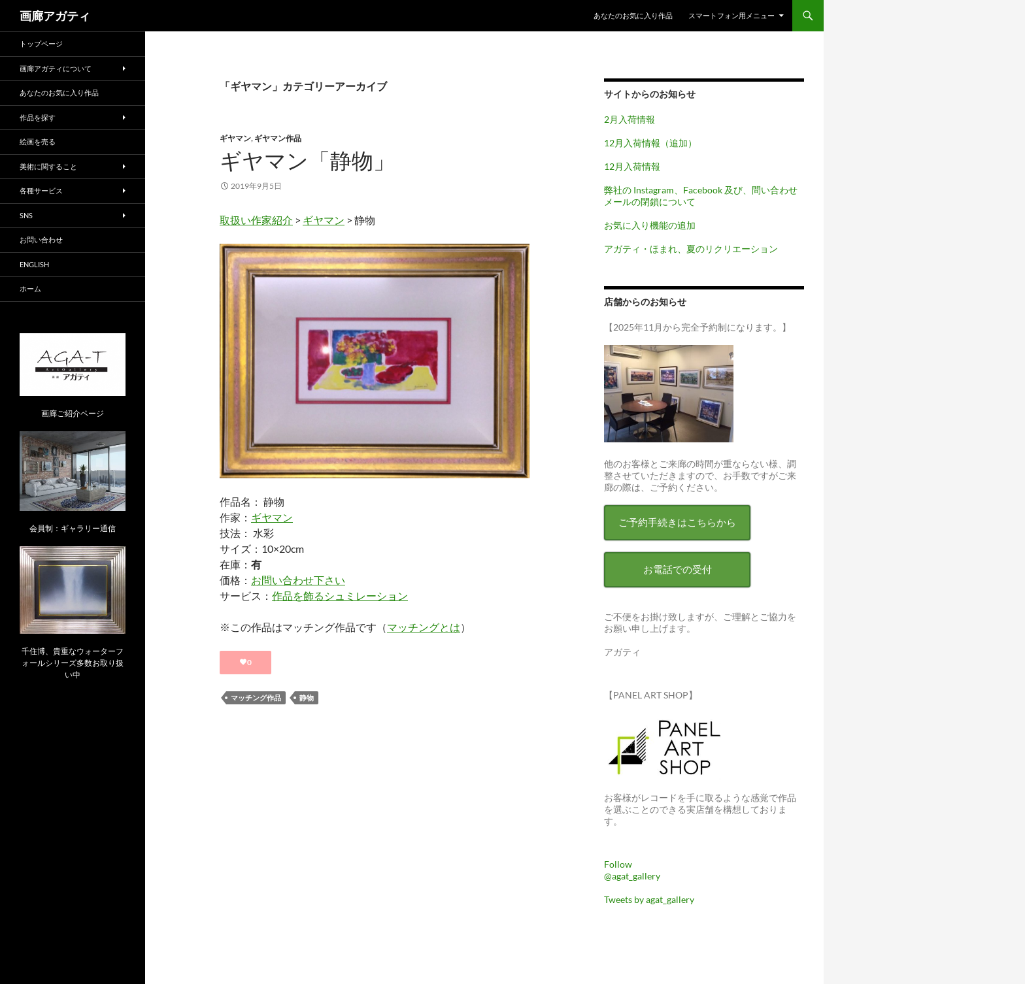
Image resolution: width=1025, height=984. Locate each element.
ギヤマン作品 (277, 138)
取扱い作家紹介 (256, 220)
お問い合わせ (41, 239)
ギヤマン (235, 138)
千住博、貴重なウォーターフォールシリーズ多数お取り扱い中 (73, 663)
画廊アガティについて (56, 68)
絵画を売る (38, 141)
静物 (306, 697)
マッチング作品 (256, 697)
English (34, 264)
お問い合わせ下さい (298, 580)
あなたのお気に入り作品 (633, 15)
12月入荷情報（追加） (650, 142)
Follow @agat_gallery (632, 870)
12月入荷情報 (632, 166)
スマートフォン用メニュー (731, 15)
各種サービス (41, 190)
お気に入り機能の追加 (650, 225)
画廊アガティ (55, 15)
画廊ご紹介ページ (72, 413)
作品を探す (38, 117)
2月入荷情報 (629, 119)
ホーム (30, 288)
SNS (26, 215)
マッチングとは (423, 627)
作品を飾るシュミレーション (340, 595)
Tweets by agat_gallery (649, 899)
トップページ (41, 43)
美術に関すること (48, 166)
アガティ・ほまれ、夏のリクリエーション (691, 248)
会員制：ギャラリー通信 (72, 528)
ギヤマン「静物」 (307, 160)
